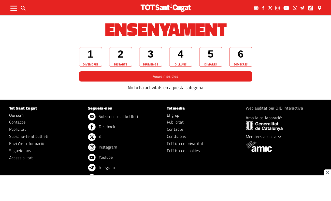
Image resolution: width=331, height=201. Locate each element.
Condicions (176, 136)
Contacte (17, 122)
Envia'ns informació (26, 143)
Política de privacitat (185, 143)
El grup (173, 115)
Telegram (101, 168)
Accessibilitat (21, 158)
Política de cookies (183, 151)
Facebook (102, 127)
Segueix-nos (20, 151)
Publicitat (17, 129)
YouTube (100, 158)
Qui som (16, 115)
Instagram (102, 147)
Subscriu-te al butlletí (28, 136)
